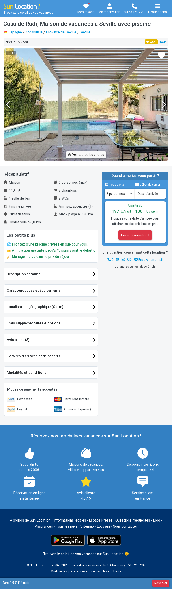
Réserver (160, 583)
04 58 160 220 (120, 259)
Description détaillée (23, 274)
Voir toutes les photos (86, 154)
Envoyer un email (148, 259)
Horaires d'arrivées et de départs (33, 356)
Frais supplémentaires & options (33, 323)
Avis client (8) (18, 340)
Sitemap (87, 526)
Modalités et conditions (26, 372)
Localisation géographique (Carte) (35, 307)
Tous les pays (66, 526)
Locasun (103, 526)
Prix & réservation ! (135, 235)
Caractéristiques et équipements (34, 290)
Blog (156, 520)
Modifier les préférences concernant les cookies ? (86, 571)
